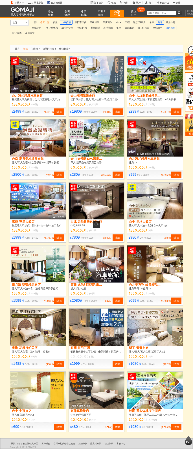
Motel (118, 22)
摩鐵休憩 (36, 27)
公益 (178, 2)
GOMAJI (23, 11)
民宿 (127, 22)
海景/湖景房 (139, 22)
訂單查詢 (98, 2)
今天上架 (45, 22)
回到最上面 (188, 440)
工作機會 (45, 443)
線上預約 (109, 443)
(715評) (151, 104)
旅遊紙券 (129, 27)
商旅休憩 (170, 22)
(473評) (34, 293)
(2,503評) (93, 104)
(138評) (92, 419)
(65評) (34, 356)
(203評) (92, 230)
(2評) (33, 419)
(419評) (34, 167)
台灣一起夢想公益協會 (64, 443)
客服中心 (121, 443)
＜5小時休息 (51, 27)
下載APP (19, 2)
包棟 (151, 22)
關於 (138, 2)
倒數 (55, 22)
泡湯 (159, 22)
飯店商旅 (107, 22)
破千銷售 (14, 61)
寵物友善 (17, 33)
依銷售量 (65, 48)
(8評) (150, 356)
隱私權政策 (95, 443)
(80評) (92, 293)
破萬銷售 (73, 124)
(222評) (34, 230)
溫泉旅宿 (170, 27)
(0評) (91, 356)
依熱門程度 (49, 48)
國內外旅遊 (143, 27)
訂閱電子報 (37, 2)
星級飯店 (94, 22)
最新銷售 (14, 124)
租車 (118, 27)
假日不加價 (80, 22)
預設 (25, 48)
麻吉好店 (164, 2)
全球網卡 (157, 27)
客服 (113, 2)
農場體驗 (108, 27)
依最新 (35, 48)
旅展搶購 (66, 22)
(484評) (34, 104)
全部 (15, 22)
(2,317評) (93, 167)
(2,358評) (152, 419)
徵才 (150, 2)
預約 (126, 2)
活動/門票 (82, 27)
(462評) (151, 293)
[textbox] (161, 13)
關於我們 (15, 443)
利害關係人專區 (30, 443)
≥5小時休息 (67, 27)
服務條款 (82, 443)
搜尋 (180, 13)
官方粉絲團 (57, 2)
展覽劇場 (95, 27)
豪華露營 (30, 33)
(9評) (150, 230)
